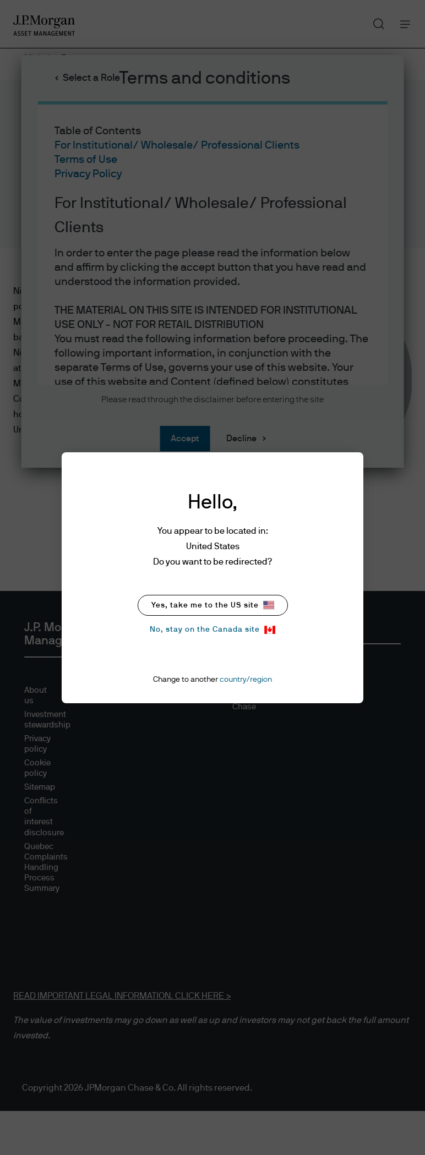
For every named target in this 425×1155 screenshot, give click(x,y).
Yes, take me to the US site (212, 605)
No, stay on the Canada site (212, 630)
